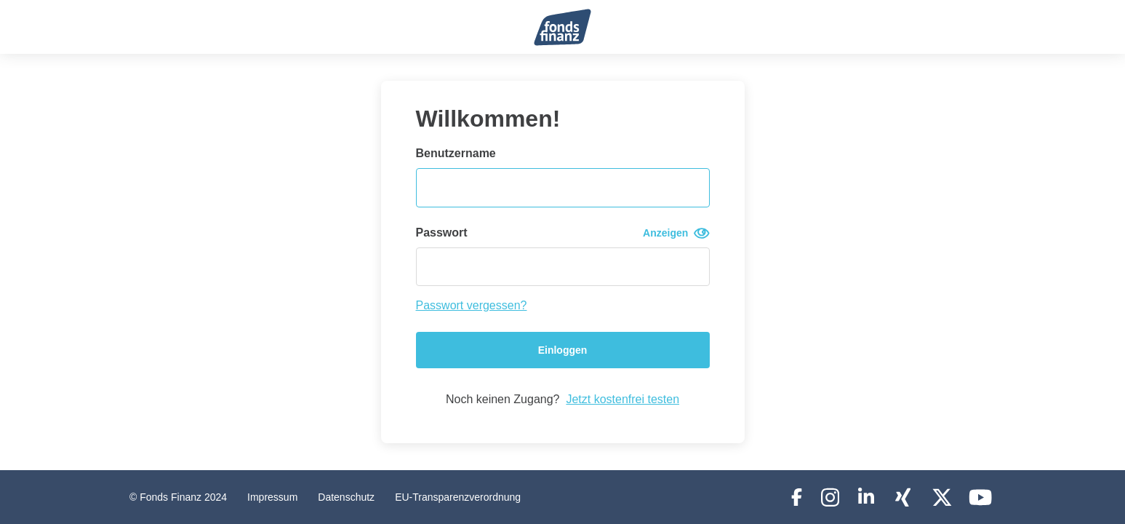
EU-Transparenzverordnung (458, 497)
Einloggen (563, 350)
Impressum (272, 497)
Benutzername (456, 153)
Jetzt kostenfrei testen (622, 399)
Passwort (563, 233)
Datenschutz (346, 497)
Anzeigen (676, 233)
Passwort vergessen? (471, 305)
